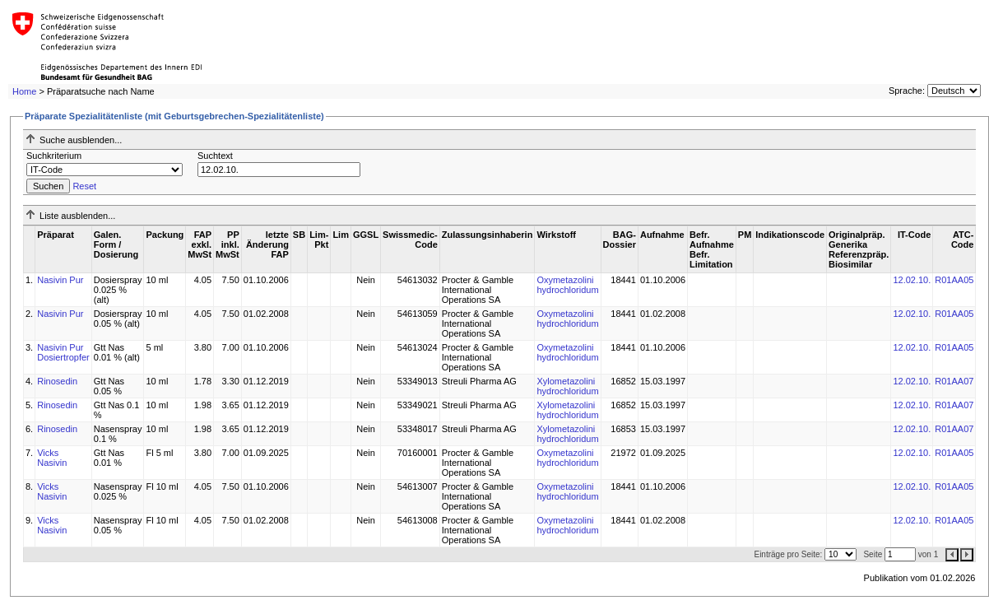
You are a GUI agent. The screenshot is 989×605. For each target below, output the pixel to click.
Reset (84, 186)
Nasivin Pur (60, 280)
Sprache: (907, 90)
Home (24, 91)
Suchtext (215, 156)
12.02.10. (912, 280)
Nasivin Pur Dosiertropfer (63, 352)
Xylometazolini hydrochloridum (567, 386)
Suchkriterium (53, 156)
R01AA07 (954, 381)
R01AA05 (954, 280)
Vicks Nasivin (52, 458)
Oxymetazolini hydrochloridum (567, 285)
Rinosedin (57, 381)
